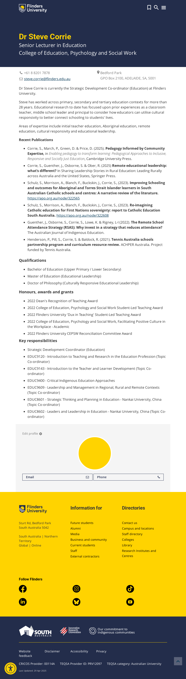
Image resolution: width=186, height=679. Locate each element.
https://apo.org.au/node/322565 (53, 198)
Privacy (101, 651)
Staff (73, 551)
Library (127, 545)
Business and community (88, 539)
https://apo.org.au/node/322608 (82, 215)
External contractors (84, 556)
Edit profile (32, 433)
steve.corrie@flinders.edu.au (47, 78)
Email (57, 477)
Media (74, 534)
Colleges (128, 539)
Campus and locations (138, 528)
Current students (82, 545)
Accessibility (79, 651)
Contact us (129, 523)
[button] (149, 7)
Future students (81, 523)
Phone (128, 477)
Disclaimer (52, 651)
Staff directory (132, 534)
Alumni (75, 528)
